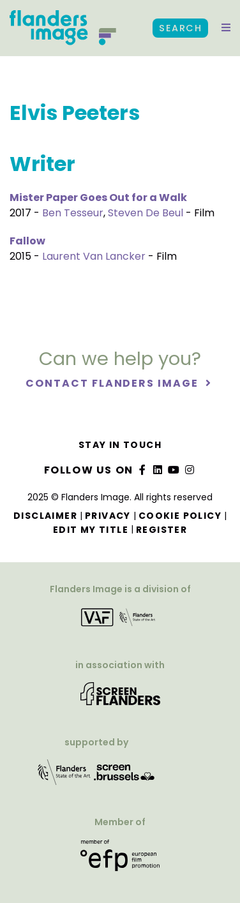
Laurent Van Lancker (94, 256)
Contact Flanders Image (113, 383)
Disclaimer (45, 515)
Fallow (27, 241)
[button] (225, 28)
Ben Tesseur (72, 212)
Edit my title (90, 529)
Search (180, 28)
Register (161, 529)
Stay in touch (120, 444)
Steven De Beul (145, 212)
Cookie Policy (180, 515)
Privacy (108, 515)
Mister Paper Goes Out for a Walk (98, 197)
